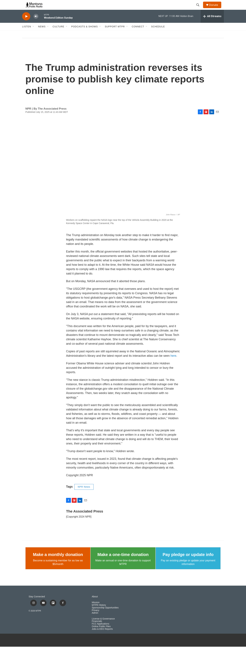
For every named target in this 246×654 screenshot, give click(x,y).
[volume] (36, 23)
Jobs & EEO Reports (102, 636)
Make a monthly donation (58, 561)
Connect (138, 34)
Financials (97, 628)
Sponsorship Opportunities (105, 615)
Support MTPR (115, 34)
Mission (95, 610)
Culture (58, 34)
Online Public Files (101, 634)
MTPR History (99, 612)
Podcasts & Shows (84, 34)
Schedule (158, 34)
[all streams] (212, 23)
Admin (95, 620)
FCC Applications (100, 631)
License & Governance (103, 626)
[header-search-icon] (199, 8)
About (95, 604)
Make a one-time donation (123, 561)
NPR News (84, 494)
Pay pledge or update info (188, 561)
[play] (26, 24)
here (173, 363)
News (42, 34)
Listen (26, 34)
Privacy (95, 617)
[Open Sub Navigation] (33, 34)
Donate (216, 8)
